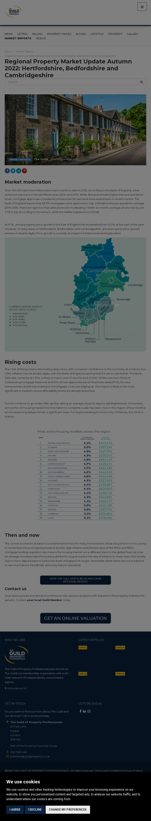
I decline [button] (35, 809)
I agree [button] (15, 809)
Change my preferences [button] (68, 809)
